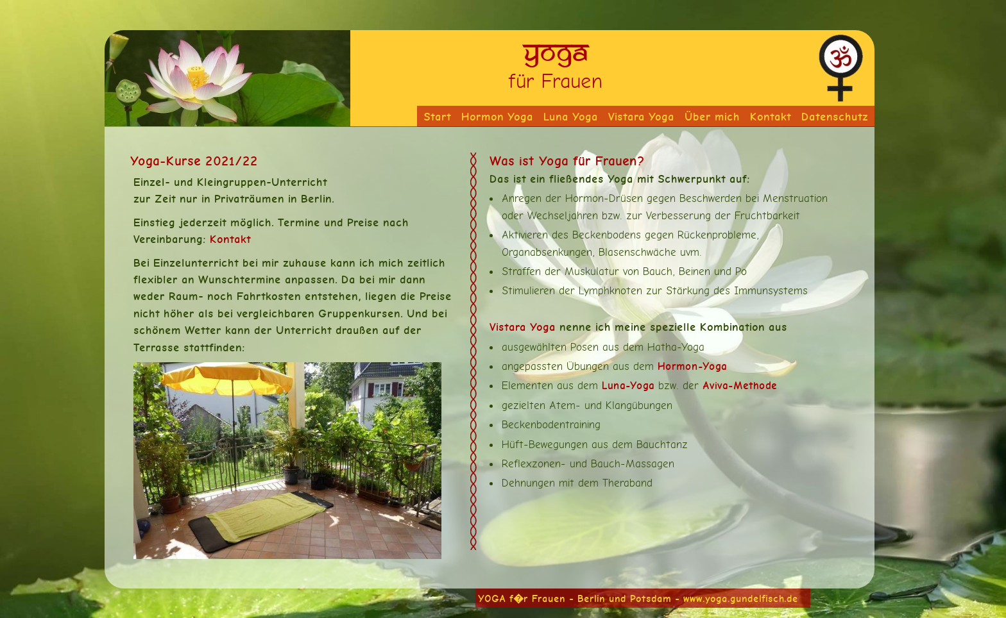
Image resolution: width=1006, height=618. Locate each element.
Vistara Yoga (641, 117)
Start (437, 117)
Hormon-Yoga (692, 366)
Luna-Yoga (628, 385)
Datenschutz (834, 117)
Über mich (712, 117)
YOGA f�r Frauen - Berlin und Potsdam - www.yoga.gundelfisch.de (638, 598)
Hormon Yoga (497, 117)
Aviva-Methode (740, 385)
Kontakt (770, 117)
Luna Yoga (570, 117)
